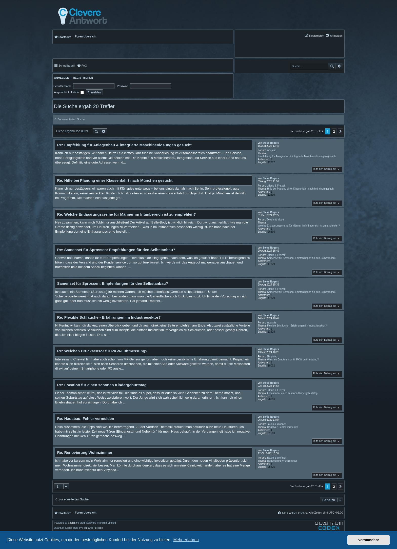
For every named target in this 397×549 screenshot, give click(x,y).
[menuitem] (334, 35)
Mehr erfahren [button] (186, 540)
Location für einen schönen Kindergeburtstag (292, 393)
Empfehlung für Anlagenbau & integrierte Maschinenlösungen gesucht (297, 156)
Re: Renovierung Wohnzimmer (84, 452)
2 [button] (334, 131)
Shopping (272, 356)
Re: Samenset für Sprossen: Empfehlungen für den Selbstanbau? (116, 250)
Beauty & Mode (275, 219)
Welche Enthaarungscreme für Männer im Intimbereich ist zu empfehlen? (299, 225)
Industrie (271, 150)
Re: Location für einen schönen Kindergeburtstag (102, 385)
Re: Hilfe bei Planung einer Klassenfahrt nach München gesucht (115, 180)
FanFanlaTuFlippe (92, 528)
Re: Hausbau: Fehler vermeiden (85, 418)
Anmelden (61, 77)
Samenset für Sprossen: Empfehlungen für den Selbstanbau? (301, 258)
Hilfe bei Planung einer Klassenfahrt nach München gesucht (300, 188)
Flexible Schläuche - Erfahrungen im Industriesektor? (297, 325)
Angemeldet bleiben (69, 92)
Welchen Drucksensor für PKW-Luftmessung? (293, 359)
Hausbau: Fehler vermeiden (282, 427)
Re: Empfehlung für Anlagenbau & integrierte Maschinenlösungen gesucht (124, 145)
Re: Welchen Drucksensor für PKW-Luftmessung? (102, 351)
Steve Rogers (271, 142)
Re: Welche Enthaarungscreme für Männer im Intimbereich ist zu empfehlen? (126, 214)
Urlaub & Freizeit (276, 185)
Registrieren (83, 77)
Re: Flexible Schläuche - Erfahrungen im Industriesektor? (109, 317)
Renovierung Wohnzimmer (282, 460)
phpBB (72, 523)
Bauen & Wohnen (276, 424)
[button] (340, 131)
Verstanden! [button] (368, 540)
